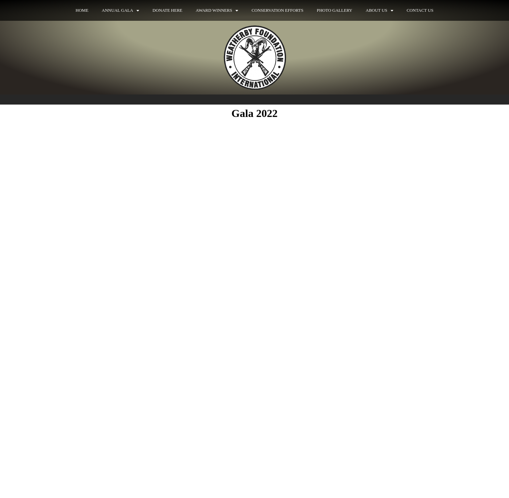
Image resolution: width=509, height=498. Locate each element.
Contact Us (420, 10)
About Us (379, 10)
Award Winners (217, 10)
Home (82, 10)
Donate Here (167, 10)
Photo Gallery (334, 10)
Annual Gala (120, 10)
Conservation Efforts (277, 10)
